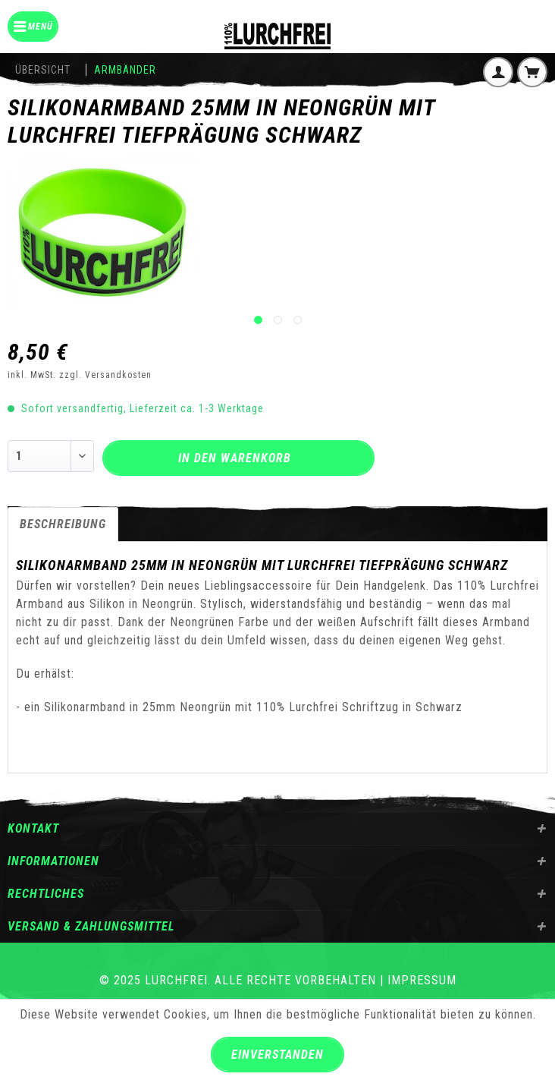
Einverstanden (277, 1054)
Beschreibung (63, 524)
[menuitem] (33, 26)
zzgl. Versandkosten (105, 375)
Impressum (421, 980)
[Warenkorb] (532, 72)
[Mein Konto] (498, 72)
